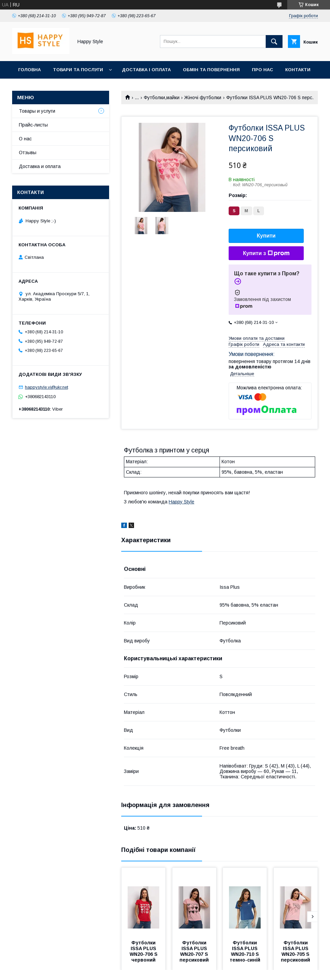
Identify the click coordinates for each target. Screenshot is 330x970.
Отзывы (27, 152)
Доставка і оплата (146, 69)
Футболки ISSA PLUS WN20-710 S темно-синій (245, 951)
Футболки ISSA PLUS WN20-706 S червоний (144, 951)
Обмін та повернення (211, 69)
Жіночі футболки (202, 97)
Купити (266, 236)
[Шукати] (274, 41)
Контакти (297, 69)
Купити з (266, 253)
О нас (25, 138)
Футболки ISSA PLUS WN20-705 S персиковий (296, 951)
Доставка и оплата (40, 166)
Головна (29, 69)
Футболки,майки (161, 97)
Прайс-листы (33, 125)
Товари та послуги (78, 69)
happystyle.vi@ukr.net (46, 387)
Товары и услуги (37, 111)
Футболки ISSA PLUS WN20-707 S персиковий (194, 951)
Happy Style (181, 501)
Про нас (262, 69)
